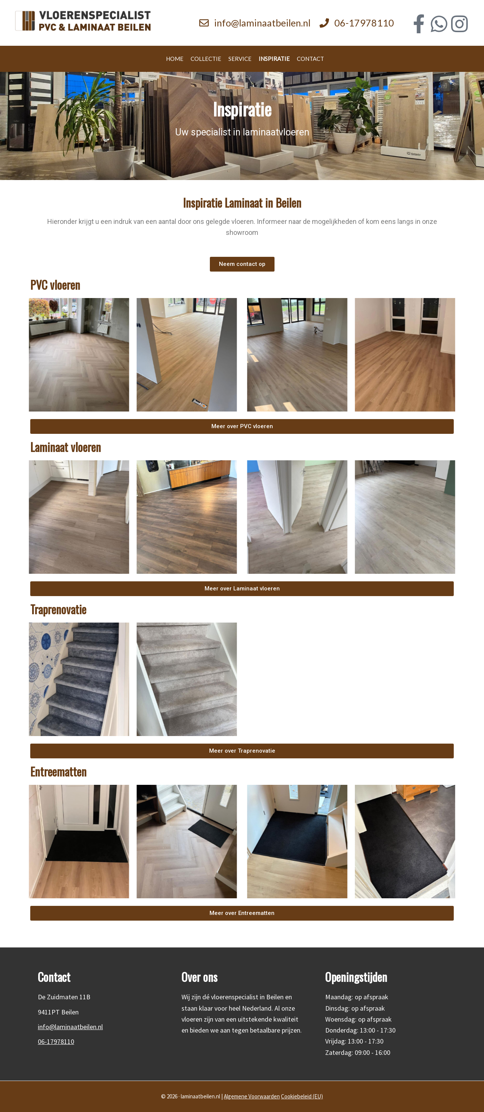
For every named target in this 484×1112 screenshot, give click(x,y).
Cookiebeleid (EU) (302, 1096)
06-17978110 (364, 22)
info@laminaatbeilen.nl (262, 22)
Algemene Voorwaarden (252, 1096)
